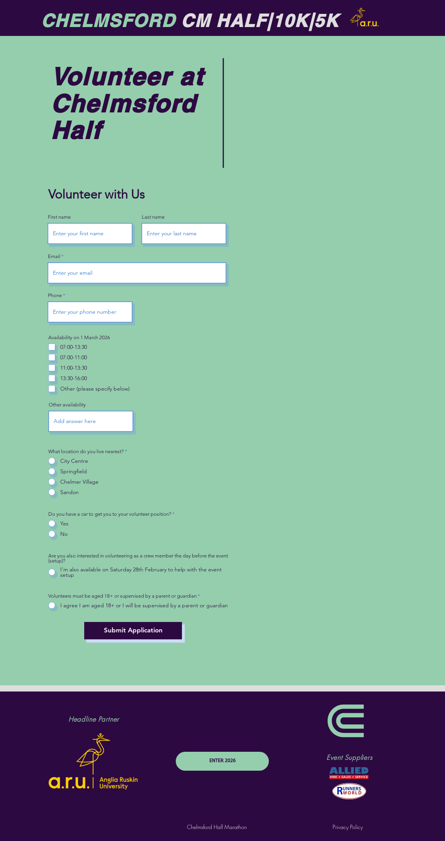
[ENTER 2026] (222, 761)
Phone (55, 295)
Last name (153, 216)
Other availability (67, 404)
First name (59, 216)
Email (54, 256)
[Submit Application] (133, 630)
